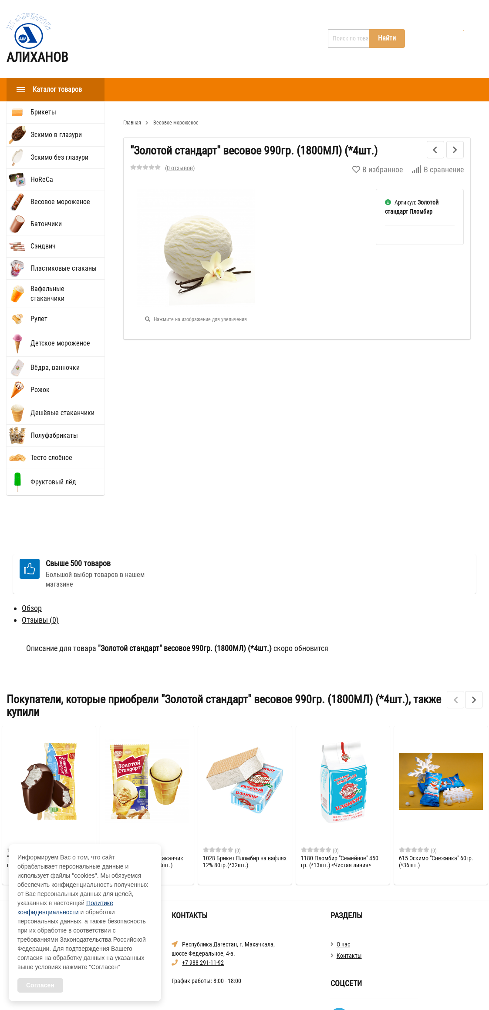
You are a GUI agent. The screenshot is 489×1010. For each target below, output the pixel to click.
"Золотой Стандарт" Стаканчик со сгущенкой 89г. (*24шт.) (144, 818)
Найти (387, 38)
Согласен (40, 985)
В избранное (377, 169)
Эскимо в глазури (56, 135)
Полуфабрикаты (54, 435)
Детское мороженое (60, 343)
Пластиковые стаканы (63, 268)
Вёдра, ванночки (55, 367)
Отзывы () (40, 575)
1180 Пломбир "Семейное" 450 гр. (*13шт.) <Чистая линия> (339, 818)
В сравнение (437, 169)
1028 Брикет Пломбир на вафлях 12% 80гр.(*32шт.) (245, 818)
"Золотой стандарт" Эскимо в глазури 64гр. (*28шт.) (44, 818)
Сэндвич (43, 246)
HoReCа (41, 179)
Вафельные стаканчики (47, 293)
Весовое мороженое (60, 202)
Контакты (209, 39)
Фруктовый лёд (53, 482)
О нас (169, 39)
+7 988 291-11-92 (203, 918)
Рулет (38, 319)
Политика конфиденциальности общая (380, 992)
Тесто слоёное (51, 457)
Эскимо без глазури (59, 157)
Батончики (46, 224)
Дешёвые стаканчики (62, 413)
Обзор (32, 564)
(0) (26, 806)
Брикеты (43, 112)
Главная (131, 39)
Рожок (40, 390)
